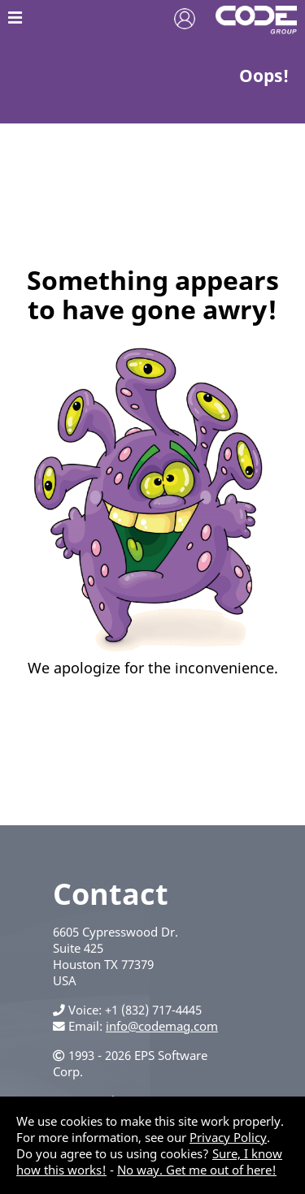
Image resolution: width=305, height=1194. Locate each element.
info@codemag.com (162, 1026)
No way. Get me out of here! (197, 1170)
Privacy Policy (228, 1137)
